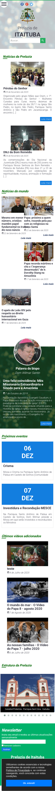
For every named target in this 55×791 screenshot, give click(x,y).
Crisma (8, 466)
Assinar (6, 749)
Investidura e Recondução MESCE (27, 508)
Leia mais (46, 119)
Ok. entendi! (29, 783)
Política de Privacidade (18, 770)
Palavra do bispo (27, 368)
